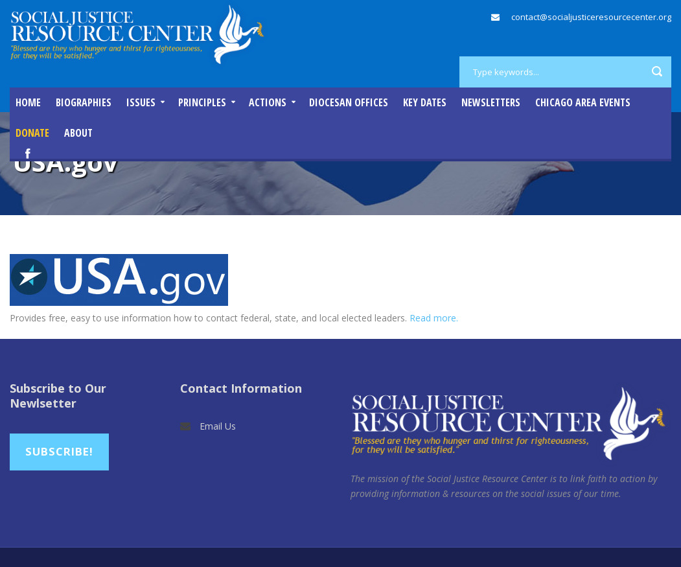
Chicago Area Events (582, 102)
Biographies (83, 102)
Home (28, 102)
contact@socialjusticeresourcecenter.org (591, 17)
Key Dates (424, 102)
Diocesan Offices (348, 102)
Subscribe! (59, 451)
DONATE (32, 133)
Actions (267, 102)
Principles (202, 102)
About (78, 133)
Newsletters (490, 102)
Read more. (434, 318)
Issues (141, 102)
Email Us (218, 426)
